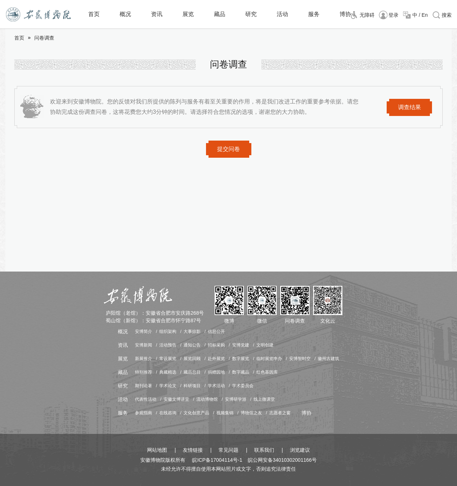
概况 (125, 14)
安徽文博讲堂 (176, 399)
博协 (345, 14)
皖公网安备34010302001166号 (282, 460)
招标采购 (216, 345)
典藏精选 (167, 372)
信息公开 (216, 331)
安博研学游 (235, 399)
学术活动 (216, 385)
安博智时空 (300, 358)
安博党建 (240, 345)
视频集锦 (224, 412)
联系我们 (264, 450)
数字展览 (240, 358)
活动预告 (167, 345)
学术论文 (167, 385)
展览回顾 (192, 358)
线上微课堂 (264, 399)
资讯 (156, 14)
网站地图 (157, 450)
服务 (314, 14)
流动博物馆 (207, 399)
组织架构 (167, 331)
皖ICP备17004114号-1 (217, 460)
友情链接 (193, 450)
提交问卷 (228, 149)
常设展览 (167, 358)
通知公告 (192, 345)
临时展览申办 (269, 358)
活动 (282, 14)
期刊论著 (143, 385)
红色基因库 (267, 372)
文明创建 (264, 345)
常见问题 (228, 450)
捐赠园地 (216, 372)
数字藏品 (240, 372)
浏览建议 (300, 450)
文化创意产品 (196, 412)
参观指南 (143, 412)
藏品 (219, 14)
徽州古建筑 (328, 358)
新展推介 (143, 358)
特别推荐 (143, 372)
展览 (188, 14)
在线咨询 (167, 412)
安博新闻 (143, 345)
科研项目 (192, 385)
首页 (94, 14)
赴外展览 (216, 358)
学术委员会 (242, 385)
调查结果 (409, 107)
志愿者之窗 (280, 412)
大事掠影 (192, 331)
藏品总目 (192, 372)
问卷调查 (44, 38)
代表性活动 (145, 399)
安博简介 (143, 331)
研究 (251, 14)
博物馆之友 (251, 412)
